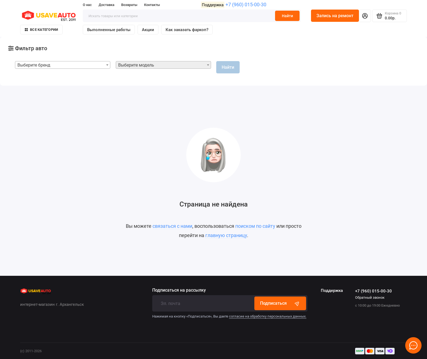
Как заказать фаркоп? (187, 29)
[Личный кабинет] (365, 16)
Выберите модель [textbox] (136, 65)
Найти (287, 16)
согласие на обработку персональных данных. (267, 316)
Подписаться (280, 303)
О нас (87, 5)
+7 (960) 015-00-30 (245, 4)
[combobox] (62, 65)
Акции (148, 29)
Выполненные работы (108, 29)
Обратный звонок (370, 297)
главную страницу (226, 235)
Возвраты (129, 5)
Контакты (152, 5)
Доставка (106, 5)
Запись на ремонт (334, 15)
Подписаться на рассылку (179, 290)
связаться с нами (172, 226)
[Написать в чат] (413, 345)
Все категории (41, 30)
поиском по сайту (255, 226)
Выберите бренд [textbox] (33, 65)
